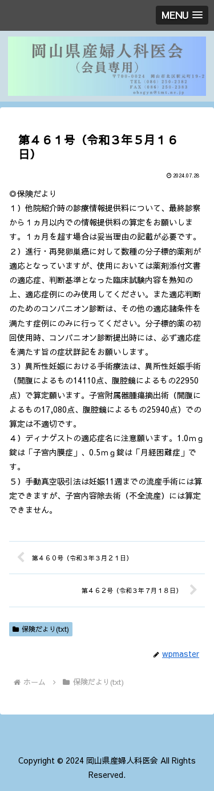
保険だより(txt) (41, 628)
